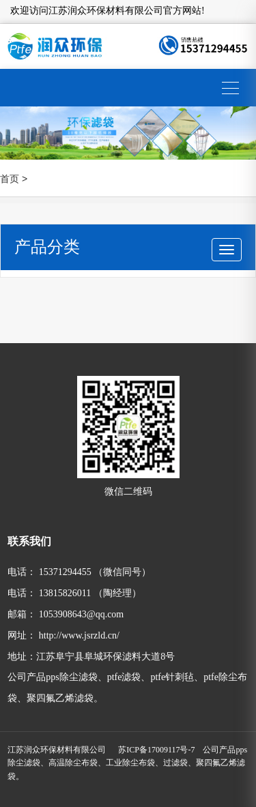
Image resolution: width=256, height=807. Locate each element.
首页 (9, 178)
